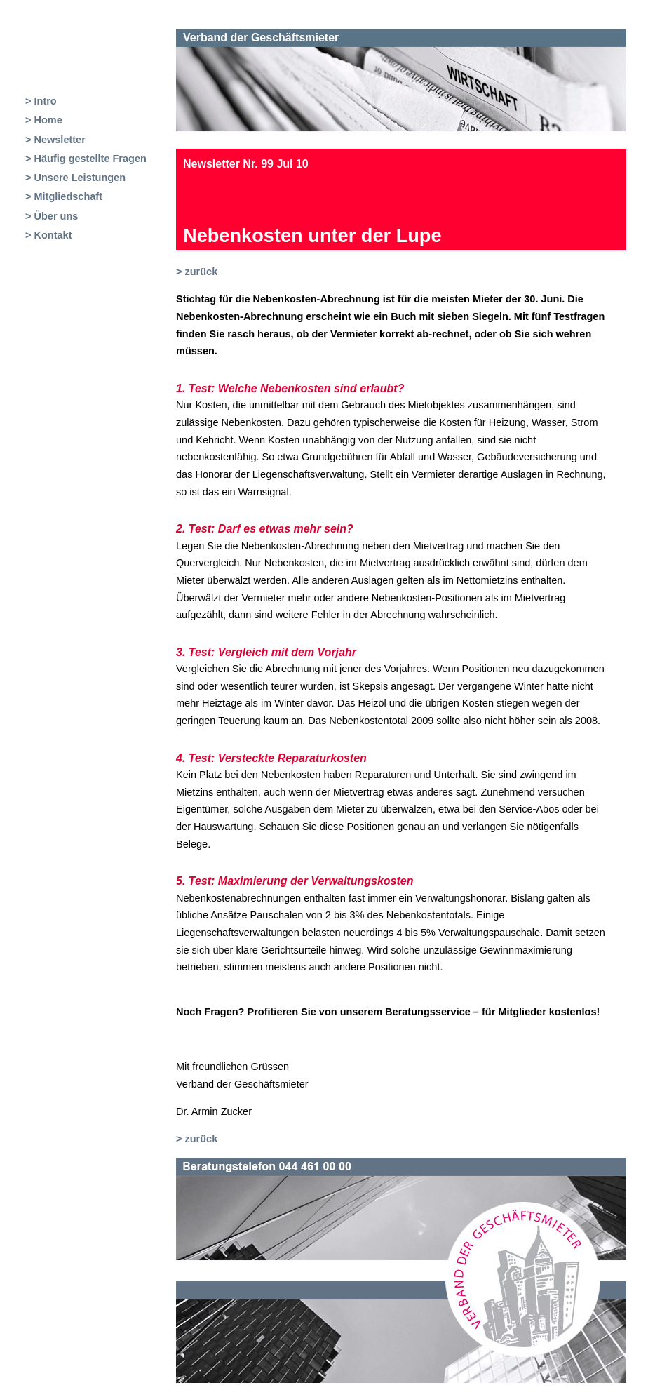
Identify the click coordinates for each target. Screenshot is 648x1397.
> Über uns (51, 216)
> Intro (41, 101)
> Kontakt (48, 235)
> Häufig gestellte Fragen (86, 158)
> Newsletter (55, 139)
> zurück (196, 271)
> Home (43, 120)
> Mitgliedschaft (63, 196)
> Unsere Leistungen (75, 177)
